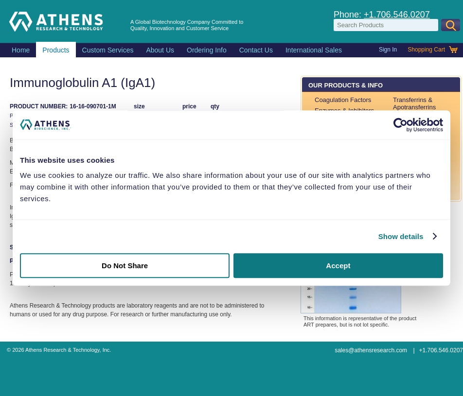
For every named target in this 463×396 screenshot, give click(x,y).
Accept (338, 265)
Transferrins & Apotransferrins (414, 103)
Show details (401, 236)
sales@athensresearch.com (371, 350)
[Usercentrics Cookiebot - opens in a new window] (400, 125)
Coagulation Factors (343, 99)
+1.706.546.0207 (397, 14)
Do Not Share (125, 265)
